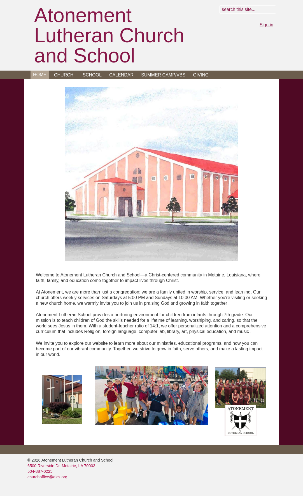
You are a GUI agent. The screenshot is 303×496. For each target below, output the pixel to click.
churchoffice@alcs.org (47, 477)
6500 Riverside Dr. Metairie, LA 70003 (61, 466)
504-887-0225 (40, 471)
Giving (201, 75)
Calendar (121, 75)
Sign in (266, 24)
